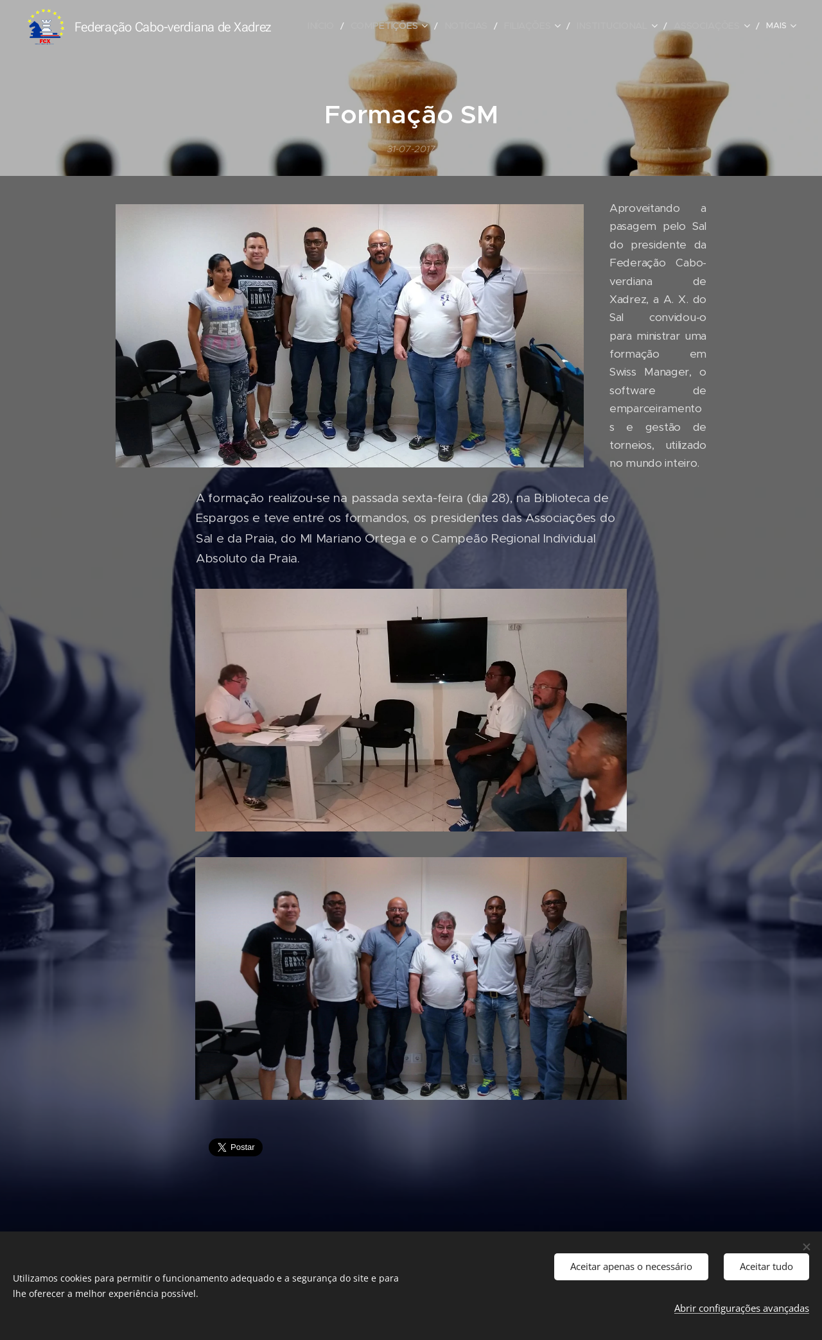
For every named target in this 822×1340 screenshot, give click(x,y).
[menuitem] (347, 26)
